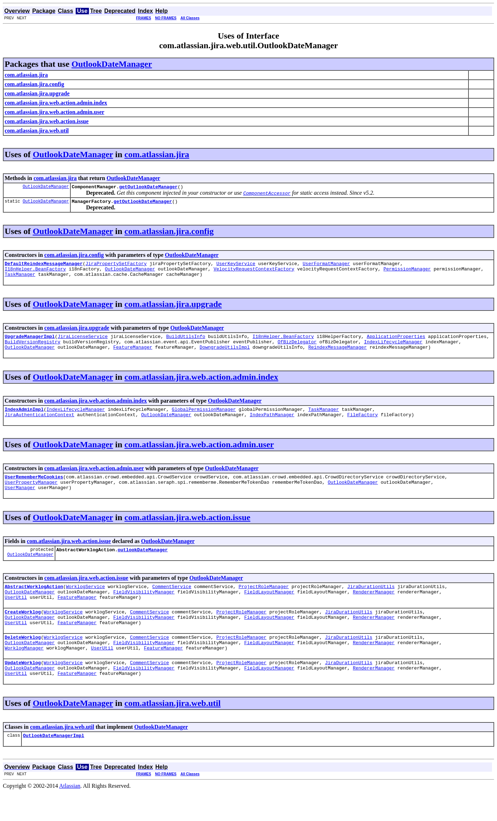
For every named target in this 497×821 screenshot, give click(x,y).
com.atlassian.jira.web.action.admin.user (199, 455)
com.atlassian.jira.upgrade (173, 309)
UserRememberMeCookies (34, 488)
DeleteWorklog (23, 659)
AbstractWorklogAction (34, 602)
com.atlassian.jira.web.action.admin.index (201, 385)
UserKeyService (235, 266)
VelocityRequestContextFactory (254, 273)
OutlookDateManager (111, 64)
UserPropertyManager (31, 495)
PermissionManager (407, 273)
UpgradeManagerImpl (30, 342)
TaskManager (20, 279)
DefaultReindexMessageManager (43, 266)
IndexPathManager (272, 425)
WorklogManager (24, 672)
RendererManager (374, 609)
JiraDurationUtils (371, 602)
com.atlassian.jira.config (169, 233)
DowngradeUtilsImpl (225, 355)
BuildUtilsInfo (185, 342)
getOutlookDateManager (148, 187)
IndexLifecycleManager (393, 349)
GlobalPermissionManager (204, 419)
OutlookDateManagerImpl (53, 764)
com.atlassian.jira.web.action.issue (188, 531)
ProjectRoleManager (263, 602)
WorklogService (85, 602)
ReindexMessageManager (337, 355)
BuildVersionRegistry (32, 349)
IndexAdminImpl (24, 419)
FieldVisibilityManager (144, 609)
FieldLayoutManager (269, 609)
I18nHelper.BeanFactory (35, 273)
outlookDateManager (142, 564)
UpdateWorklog (23, 688)
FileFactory (362, 425)
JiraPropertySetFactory (116, 266)
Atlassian (70, 815)
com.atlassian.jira (157, 154)
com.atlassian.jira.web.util (173, 731)
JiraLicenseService (82, 342)
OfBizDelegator (296, 349)
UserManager (20, 501)
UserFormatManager (326, 266)
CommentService (171, 602)
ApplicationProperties (396, 342)
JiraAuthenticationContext (39, 425)
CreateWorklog (23, 631)
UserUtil (16, 615)
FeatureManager (132, 355)
